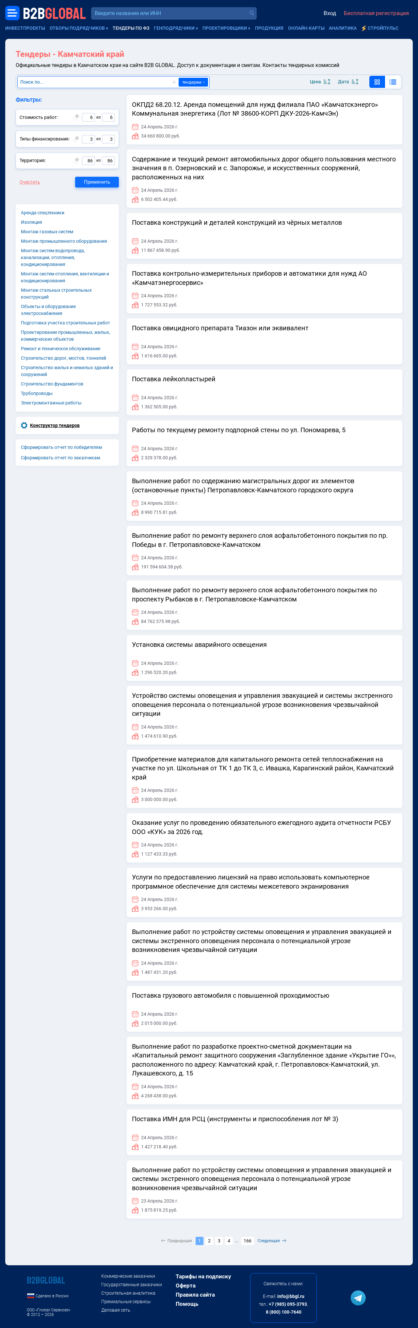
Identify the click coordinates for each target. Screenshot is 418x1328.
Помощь (187, 1304)
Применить (97, 182)
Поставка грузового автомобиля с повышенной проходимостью (230, 995)
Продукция (269, 28)
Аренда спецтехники (42, 212)
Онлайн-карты (306, 28)
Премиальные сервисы (126, 1301)
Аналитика (343, 28)
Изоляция (31, 222)
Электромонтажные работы (51, 402)
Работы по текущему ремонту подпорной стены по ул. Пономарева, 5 (239, 430)
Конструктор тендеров (55, 425)
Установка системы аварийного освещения (199, 644)
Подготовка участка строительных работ (65, 322)
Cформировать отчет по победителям (61, 447)
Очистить (30, 182)
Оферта (186, 1285)
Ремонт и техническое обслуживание (60, 348)
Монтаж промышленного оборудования (64, 241)
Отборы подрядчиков (77, 28)
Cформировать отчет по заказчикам (60, 457)
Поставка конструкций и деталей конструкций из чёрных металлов (237, 222)
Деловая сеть (115, 1310)
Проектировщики (224, 28)
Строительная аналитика (128, 1293)
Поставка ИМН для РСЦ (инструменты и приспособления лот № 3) (235, 1119)
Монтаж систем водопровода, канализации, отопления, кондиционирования (53, 257)
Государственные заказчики (131, 1284)
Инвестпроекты (25, 28)
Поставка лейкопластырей (174, 379)
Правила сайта (195, 1294)
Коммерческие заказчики (128, 1276)
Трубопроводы (37, 393)
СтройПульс (383, 28)
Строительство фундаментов (52, 383)
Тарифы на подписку (203, 1276)
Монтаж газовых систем (47, 231)
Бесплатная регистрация (376, 13)
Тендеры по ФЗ (131, 28)
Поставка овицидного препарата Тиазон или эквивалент (220, 328)
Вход (330, 13)
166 (247, 1240)
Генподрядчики (174, 28)
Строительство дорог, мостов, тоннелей (63, 358)
